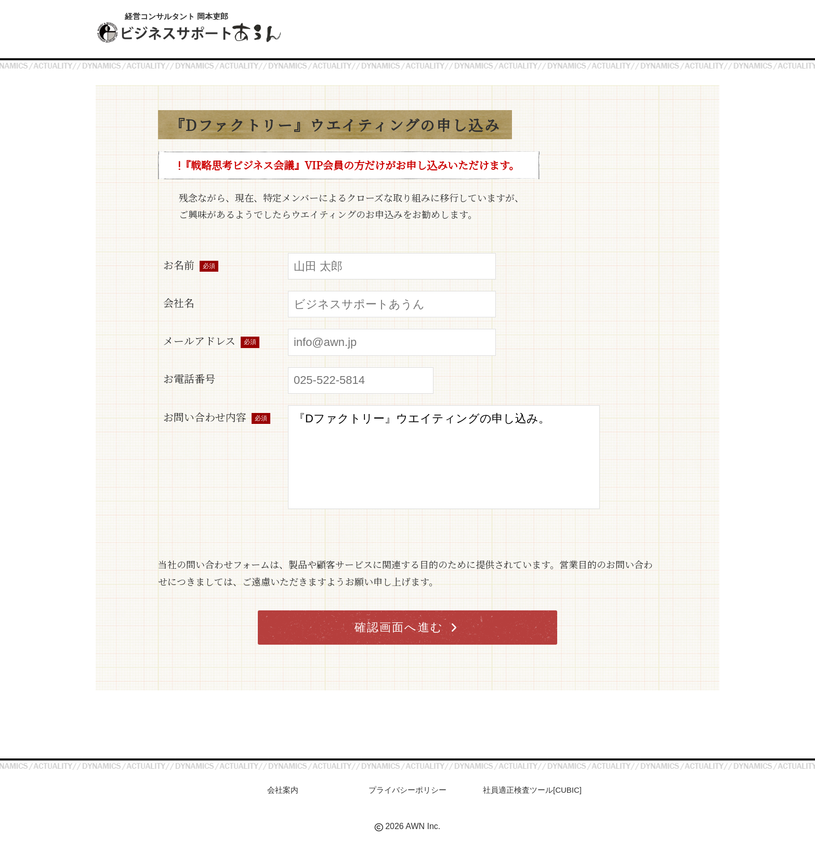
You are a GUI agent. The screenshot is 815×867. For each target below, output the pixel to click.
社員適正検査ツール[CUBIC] (532, 789)
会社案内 (282, 789)
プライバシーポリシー (407, 789)
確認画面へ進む (406, 627)
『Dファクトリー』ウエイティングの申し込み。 (444, 457)
